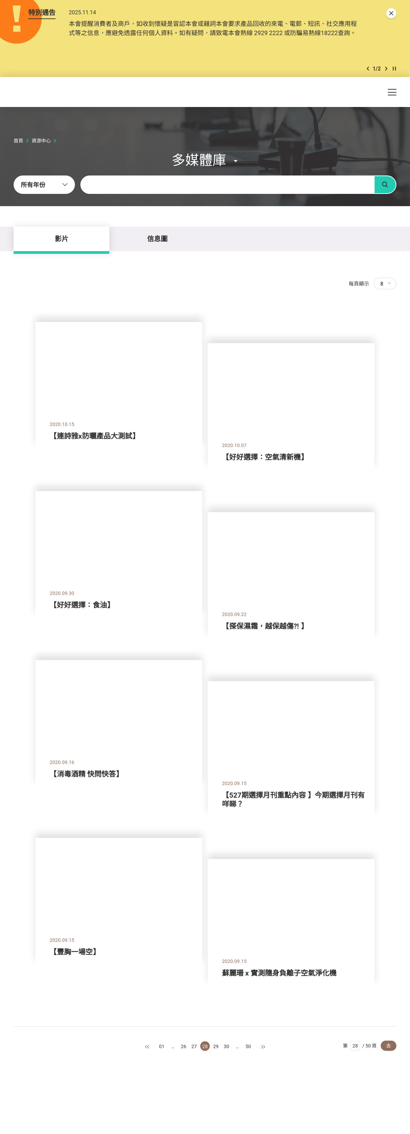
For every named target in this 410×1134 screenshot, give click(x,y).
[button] (368, 68)
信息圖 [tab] (157, 238)
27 (194, 1046)
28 (205, 1046)
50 (248, 1046)
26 (183, 1046)
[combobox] (44, 184)
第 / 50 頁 (360, 1046)
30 (226, 1046)
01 (161, 1046)
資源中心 (41, 140)
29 (216, 1046)
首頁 (18, 140)
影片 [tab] (61, 238)
